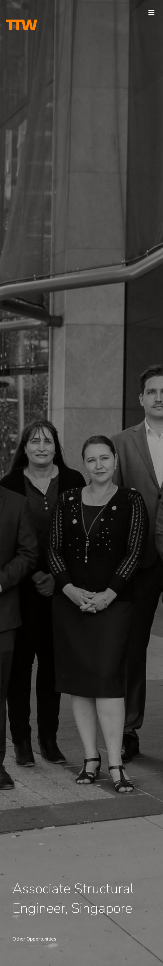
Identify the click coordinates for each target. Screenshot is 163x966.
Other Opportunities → (37, 939)
